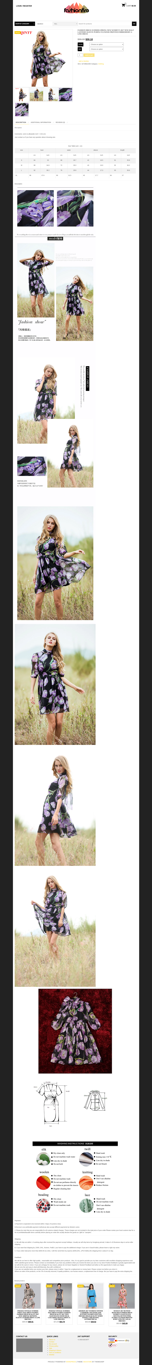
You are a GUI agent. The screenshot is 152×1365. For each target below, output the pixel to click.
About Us (52, 1339)
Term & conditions (55, 1352)
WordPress (71, 1362)
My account (53, 1344)
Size (80, 49)
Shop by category (22, 24)
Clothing (101, 64)
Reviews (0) (60, 122)
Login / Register (24, 6)
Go (134, 24)
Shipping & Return (55, 1350)
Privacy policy (53, 1346)
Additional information (41, 122)
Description (21, 122)
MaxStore (87, 1362)
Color (81, 44)
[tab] (22, 122)
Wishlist (51, 1355)
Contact (51, 1342)
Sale (50, 1348)
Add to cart (89, 55)
